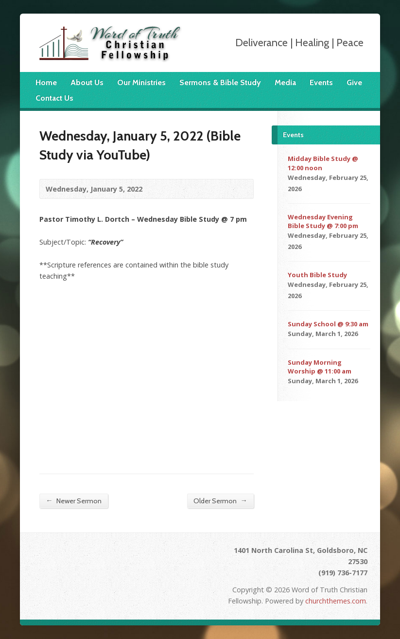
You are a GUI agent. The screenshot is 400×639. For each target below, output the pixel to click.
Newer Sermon (73, 500)
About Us (87, 82)
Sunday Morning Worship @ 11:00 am (319, 366)
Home (46, 82)
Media (285, 82)
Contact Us (54, 98)
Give (354, 82)
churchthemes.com (335, 600)
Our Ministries (141, 82)
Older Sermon (220, 500)
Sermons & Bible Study (220, 82)
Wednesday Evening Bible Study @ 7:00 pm (323, 221)
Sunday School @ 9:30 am (328, 324)
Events (321, 82)
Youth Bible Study (317, 274)
